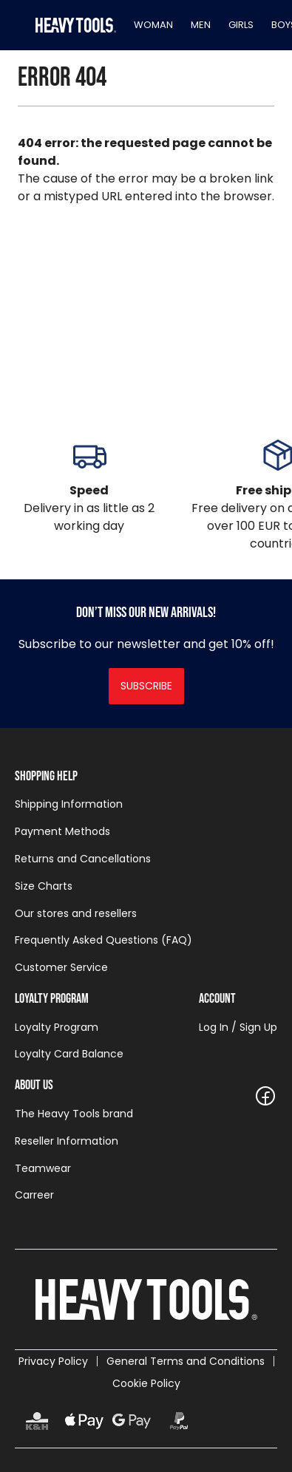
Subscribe (146, 685)
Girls (241, 25)
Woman (153, 25)
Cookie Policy (146, 1383)
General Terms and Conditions (185, 1361)
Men (201, 25)
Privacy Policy (53, 1361)
